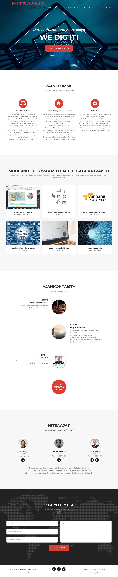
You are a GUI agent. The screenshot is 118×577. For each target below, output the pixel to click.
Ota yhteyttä (94, 9)
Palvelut (52, 9)
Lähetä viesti (59, 548)
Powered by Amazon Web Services (94, 569)
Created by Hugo (94, 573)
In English (107, 9)
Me (84, 9)
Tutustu (62, 9)
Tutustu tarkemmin (59, 48)
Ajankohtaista (74, 9)
